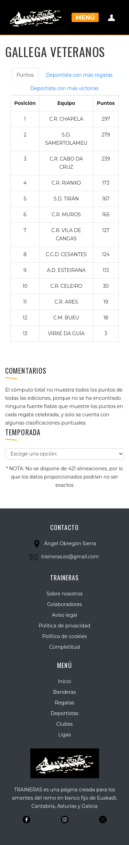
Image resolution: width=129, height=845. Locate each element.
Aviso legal (64, 615)
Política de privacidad (64, 626)
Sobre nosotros (64, 594)
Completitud (64, 647)
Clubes (64, 724)
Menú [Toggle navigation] (85, 17)
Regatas (64, 703)
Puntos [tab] (25, 75)
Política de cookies (64, 636)
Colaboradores (64, 604)
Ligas (64, 735)
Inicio (64, 681)
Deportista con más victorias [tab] (64, 88)
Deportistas (64, 713)
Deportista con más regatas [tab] (79, 75)
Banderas (64, 692)
